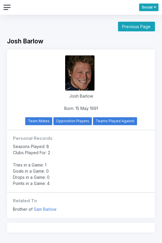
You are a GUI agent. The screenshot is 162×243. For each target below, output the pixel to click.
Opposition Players (72, 121)
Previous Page (136, 26)
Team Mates (39, 121)
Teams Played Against (115, 121)
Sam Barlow (45, 209)
